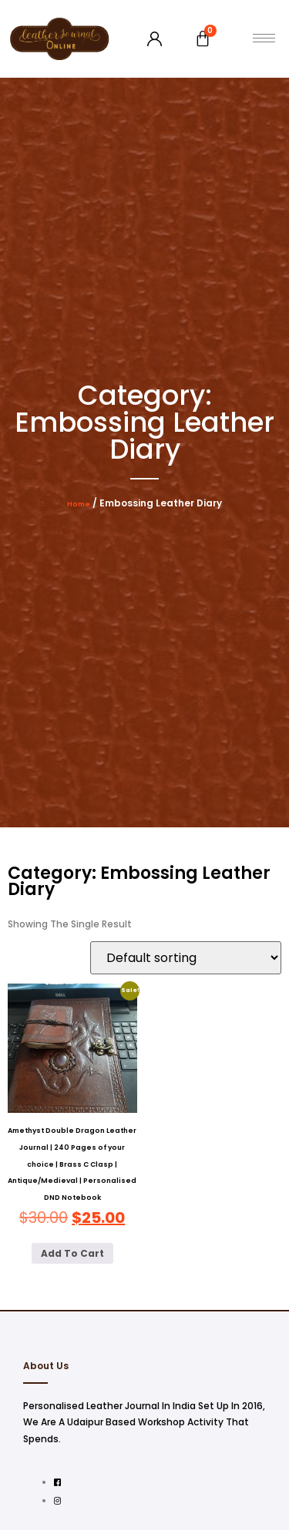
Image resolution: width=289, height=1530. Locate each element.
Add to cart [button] (72, 1253)
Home (78, 504)
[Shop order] (185, 957)
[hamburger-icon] (264, 38)
